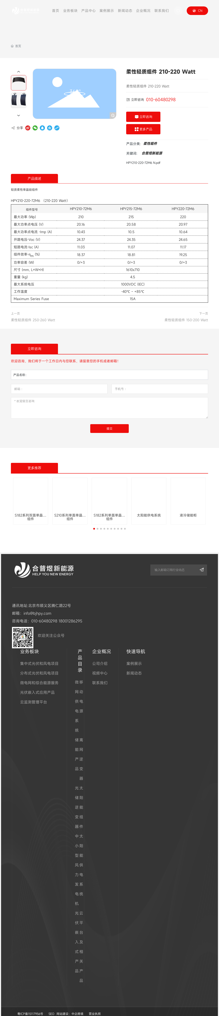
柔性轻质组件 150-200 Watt (186, 320)
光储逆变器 (77, 801)
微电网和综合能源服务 (39, 676)
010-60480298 (161, 99)
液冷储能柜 (188, 515)
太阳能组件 (81, 801)
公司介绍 (100, 657)
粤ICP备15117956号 (30, 1007)
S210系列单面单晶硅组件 (70, 517)
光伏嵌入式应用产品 (37, 686)
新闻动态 (134, 666)
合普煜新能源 (152, 153)
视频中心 (100, 666)
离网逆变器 (81, 753)
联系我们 (100, 676)
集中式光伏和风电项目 (39, 657)
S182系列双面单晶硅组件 (30, 517)
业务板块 (29, 645)
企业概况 (101, 645)
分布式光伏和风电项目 (39, 666)
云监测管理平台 (33, 695)
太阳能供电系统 (149, 515)
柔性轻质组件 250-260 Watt (33, 320)
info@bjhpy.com (37, 606)
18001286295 (70, 614)
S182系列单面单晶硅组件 (109, 517)
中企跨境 (77, 1007)
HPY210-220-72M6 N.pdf (143, 163)
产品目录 (80, 654)
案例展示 (134, 657)
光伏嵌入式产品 (77, 935)
